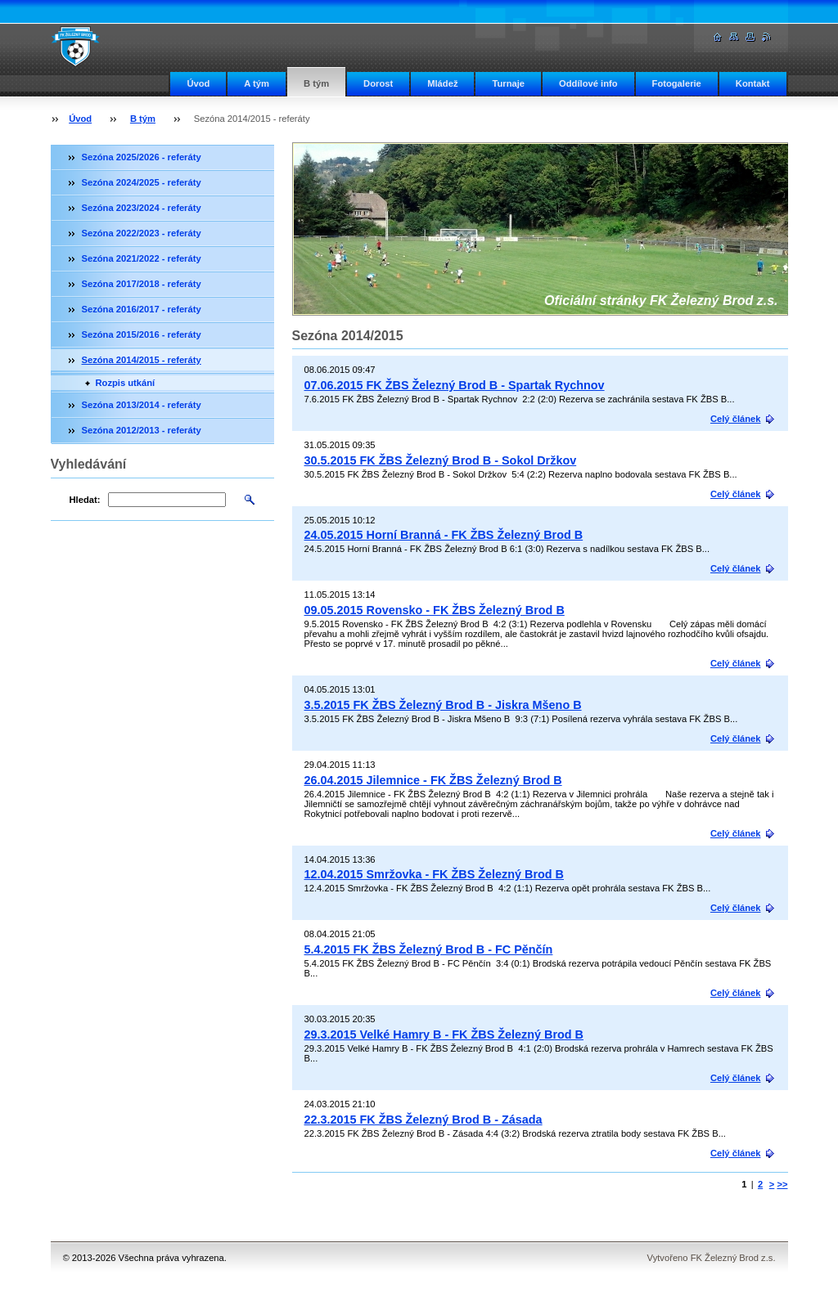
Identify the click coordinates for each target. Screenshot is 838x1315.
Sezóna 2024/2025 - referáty (141, 182)
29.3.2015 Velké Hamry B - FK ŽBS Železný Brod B (444, 1034)
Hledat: (85, 500)
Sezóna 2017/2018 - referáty (141, 284)
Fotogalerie (676, 83)
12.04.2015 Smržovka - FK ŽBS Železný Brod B (434, 874)
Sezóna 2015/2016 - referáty (141, 334)
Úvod (198, 83)
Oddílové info (588, 83)
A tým (256, 83)
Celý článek (735, 419)
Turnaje (508, 83)
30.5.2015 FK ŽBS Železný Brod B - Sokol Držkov (440, 460)
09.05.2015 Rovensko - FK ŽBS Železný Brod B (434, 610)
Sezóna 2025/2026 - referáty (141, 157)
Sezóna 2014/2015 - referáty (141, 360)
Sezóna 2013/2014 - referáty (141, 405)
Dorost (378, 83)
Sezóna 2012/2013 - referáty (141, 430)
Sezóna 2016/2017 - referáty (141, 309)
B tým (316, 83)
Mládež (442, 83)
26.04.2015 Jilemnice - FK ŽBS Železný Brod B (433, 780)
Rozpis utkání (125, 383)
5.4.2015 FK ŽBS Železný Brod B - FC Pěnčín (428, 949)
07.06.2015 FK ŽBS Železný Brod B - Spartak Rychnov (454, 385)
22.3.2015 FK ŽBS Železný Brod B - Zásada (423, 1119)
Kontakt (753, 83)
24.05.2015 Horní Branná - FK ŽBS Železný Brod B (443, 534)
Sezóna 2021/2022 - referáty (141, 258)
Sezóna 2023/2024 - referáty (141, 208)
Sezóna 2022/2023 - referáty (141, 233)
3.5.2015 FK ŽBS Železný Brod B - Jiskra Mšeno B (443, 704)
